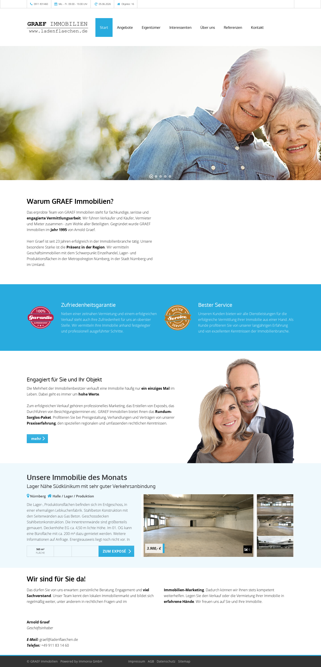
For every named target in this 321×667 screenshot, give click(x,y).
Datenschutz (166, 661)
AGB (151, 661)
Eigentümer (151, 27)
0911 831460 (41, 4)
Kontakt (257, 27)
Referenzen (233, 27)
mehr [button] (36, 438)
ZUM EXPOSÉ (114, 551)
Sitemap (184, 661)
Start (104, 27)
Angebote (125, 27)
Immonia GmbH (90, 661)
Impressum (136, 661)
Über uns (207, 27)
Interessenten (180, 27)
